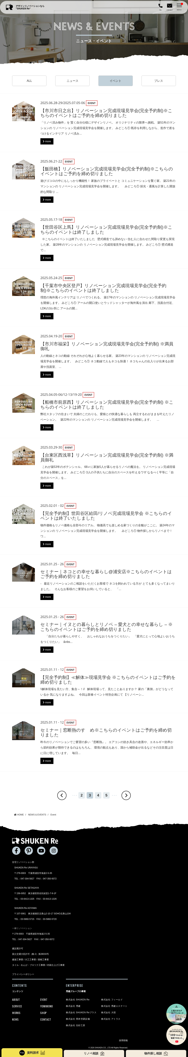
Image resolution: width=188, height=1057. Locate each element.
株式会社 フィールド (112, 999)
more (47, 141)
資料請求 (32, 1053)
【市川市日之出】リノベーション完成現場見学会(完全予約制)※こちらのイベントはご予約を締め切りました (106, 113)
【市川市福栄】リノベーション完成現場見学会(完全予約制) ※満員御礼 (106, 346)
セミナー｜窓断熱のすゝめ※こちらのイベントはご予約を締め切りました (106, 732)
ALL (29, 80)
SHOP (43, 1013)
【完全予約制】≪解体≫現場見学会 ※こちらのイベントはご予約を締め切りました (108, 680)
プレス (158, 80)
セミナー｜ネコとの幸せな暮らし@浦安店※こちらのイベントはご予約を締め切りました (106, 574)
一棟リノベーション (22, 928)
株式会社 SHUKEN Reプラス (81, 1012)
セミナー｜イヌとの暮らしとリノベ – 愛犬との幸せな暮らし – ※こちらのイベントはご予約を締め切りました (106, 627)
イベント (115, 80)
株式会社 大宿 (108, 1012)
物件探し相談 (156, 1053)
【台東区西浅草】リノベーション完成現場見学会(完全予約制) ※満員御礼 (106, 457)
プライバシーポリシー (23, 974)
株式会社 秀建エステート (114, 1006)
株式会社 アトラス (110, 1019)
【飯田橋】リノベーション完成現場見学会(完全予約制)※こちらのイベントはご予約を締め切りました (106, 171)
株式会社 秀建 (73, 1006)
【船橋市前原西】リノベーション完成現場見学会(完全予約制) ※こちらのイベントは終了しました (107, 404)
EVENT (44, 999)
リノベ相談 (94, 1053)
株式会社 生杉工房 (75, 1025)
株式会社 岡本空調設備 (78, 1019)
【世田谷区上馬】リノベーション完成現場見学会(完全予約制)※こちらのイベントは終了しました (106, 229)
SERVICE (17, 1006)
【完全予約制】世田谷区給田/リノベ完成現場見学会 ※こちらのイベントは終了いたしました (106, 516)
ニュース (72, 80)
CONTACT (45, 1019)
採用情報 (123, 1040)
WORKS (16, 1013)
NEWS (15, 1019)
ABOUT (16, 999)
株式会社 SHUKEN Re (77, 999)
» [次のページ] (126, 795)
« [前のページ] (61, 795)
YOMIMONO (46, 1006)
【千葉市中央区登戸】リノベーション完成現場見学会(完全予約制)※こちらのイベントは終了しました (103, 288)
